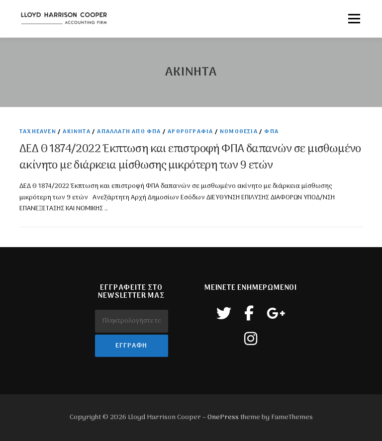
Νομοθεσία (239, 131)
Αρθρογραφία (190, 131)
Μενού (354, 18)
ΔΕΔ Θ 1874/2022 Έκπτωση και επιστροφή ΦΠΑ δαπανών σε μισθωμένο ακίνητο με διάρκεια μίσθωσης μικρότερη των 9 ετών (190, 157)
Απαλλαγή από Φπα (129, 131)
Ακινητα (76, 131)
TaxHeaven (37, 131)
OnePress (223, 417)
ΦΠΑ (271, 131)
